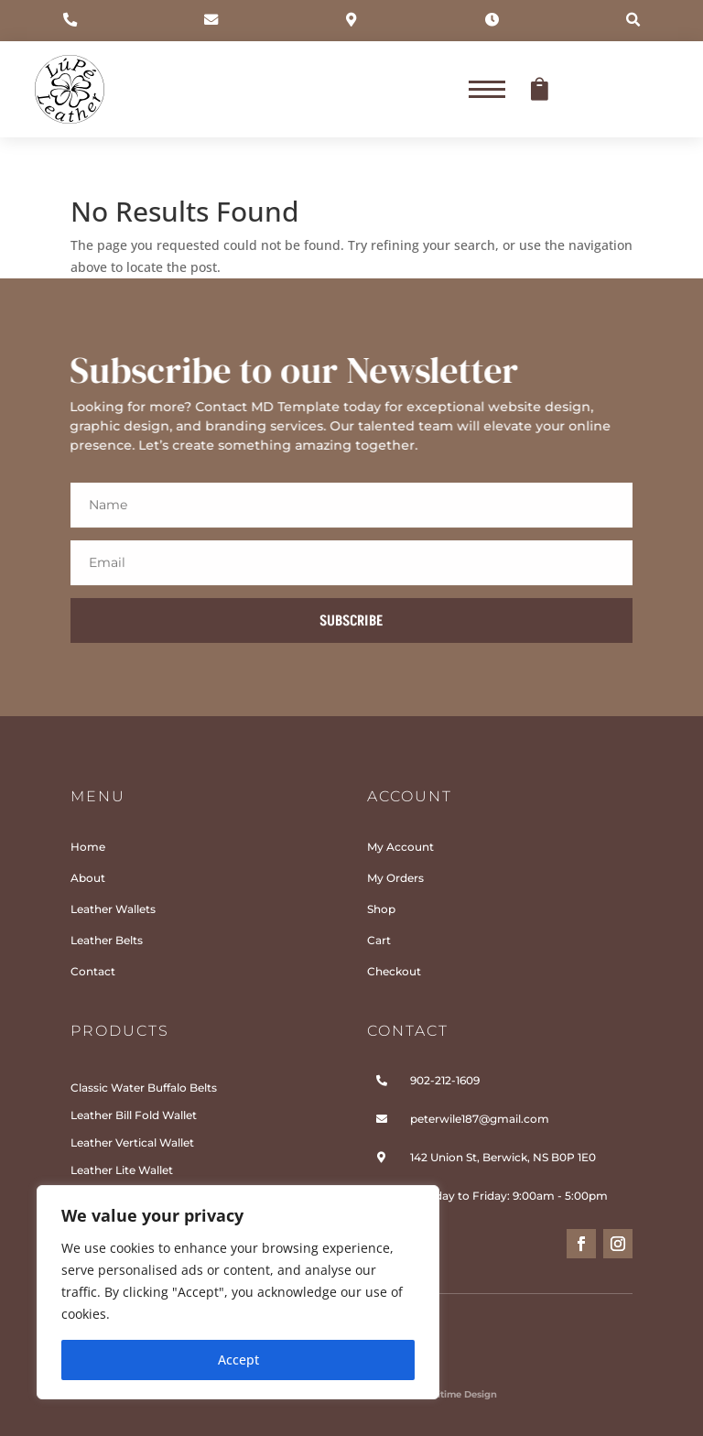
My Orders (395, 878)
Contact (92, 971)
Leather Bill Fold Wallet (133, 1115)
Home (87, 847)
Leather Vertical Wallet (132, 1142)
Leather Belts (106, 940)
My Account (400, 847)
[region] (238, 1292)
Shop (381, 909)
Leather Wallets (113, 909)
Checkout (394, 971)
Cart (379, 940)
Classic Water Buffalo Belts (143, 1087)
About (87, 878)
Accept (238, 1359)
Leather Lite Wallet (121, 1170)
